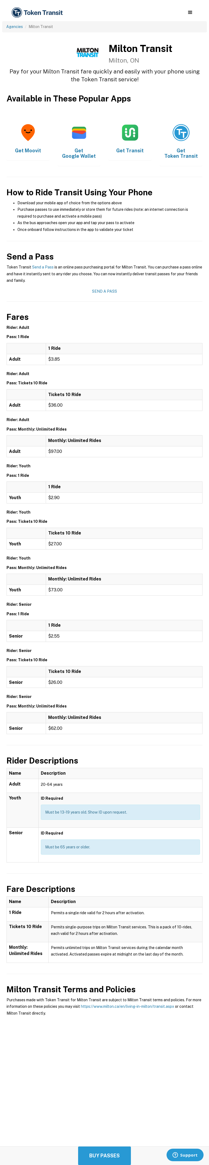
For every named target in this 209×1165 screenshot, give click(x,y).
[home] (38, 12)
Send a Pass (43, 267)
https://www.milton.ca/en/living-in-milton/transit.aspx (127, 1006)
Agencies (14, 26)
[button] (190, 12)
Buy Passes (104, 1155)
